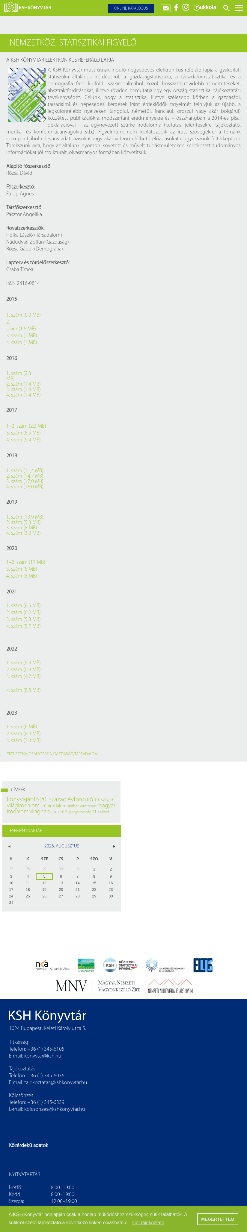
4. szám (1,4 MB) (23, 395)
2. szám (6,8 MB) (23, 670)
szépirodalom (53, 806)
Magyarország (79, 812)
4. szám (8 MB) (21, 576)
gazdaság (63, 754)
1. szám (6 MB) (21, 727)
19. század (103, 800)
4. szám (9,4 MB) (23, 440)
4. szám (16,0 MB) (24, 487)
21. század (100, 812)
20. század (53, 799)
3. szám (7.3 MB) (23, 741)
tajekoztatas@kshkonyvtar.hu (55, 1083)
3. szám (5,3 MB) (23, 619)
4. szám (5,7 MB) (23, 626)
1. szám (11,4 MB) (24, 471)
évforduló (80, 799)
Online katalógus (131, 8)
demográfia (40, 754)
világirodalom (23, 806)
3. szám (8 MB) (21, 528)
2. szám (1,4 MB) (23, 384)
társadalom (86, 754)
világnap (39, 812)
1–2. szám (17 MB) (25, 562)
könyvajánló (23, 799)
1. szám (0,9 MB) (23, 315)
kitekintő (59, 812)
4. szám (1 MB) (21, 343)
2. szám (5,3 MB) (23, 522)
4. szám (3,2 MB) (23, 533)
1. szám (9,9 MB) (23, 663)
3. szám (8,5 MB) (23, 433)
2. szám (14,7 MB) (24, 476)
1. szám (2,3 (18, 373)
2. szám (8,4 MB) (23, 734)
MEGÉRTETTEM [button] (217, 1219)
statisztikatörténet (82, 806)
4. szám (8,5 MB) (23, 690)
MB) (10, 379)
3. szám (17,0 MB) (24, 481)
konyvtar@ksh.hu (42, 1056)
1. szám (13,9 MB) (24, 517)
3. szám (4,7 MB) (23, 677)
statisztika (16, 754)
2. (8, 322)
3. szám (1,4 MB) (23, 390)
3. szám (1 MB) (21, 336)
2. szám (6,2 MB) (23, 613)
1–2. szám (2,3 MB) (26, 426)
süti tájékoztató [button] (148, 1222)
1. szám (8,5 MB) (23, 606)
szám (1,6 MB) (21, 329)
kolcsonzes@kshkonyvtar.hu (54, 1109)
